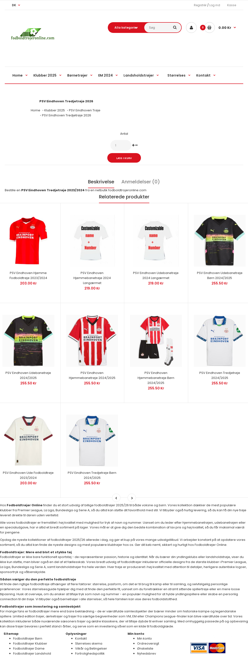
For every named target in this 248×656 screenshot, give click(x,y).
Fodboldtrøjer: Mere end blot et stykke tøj (36, 539)
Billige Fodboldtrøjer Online (131, 648)
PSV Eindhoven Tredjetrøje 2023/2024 (53, 190)
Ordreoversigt (148, 631)
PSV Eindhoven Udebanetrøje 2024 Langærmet (156, 271)
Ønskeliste (145, 636)
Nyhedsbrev (146, 641)
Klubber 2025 (54, 110)
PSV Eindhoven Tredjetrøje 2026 (66, 115)
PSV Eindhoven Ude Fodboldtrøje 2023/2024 (28, 463)
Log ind (214, 5)
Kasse (231, 5)
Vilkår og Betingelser (91, 636)
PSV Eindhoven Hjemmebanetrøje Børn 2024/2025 (156, 369)
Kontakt (81, 626)
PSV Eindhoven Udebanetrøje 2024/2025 (28, 367)
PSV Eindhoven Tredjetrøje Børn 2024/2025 (92, 463)
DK (14, 5)
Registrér (200, 5)
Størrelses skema (88, 631)
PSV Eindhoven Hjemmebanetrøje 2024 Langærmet (92, 274)
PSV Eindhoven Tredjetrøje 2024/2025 (219, 367)
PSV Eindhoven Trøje (84, 110)
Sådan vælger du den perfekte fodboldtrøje (38, 566)
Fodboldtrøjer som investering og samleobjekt (40, 594)
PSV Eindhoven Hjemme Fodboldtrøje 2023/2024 (28, 271)
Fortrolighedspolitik (90, 641)
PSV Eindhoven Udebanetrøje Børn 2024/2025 (220, 271)
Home (35, 110)
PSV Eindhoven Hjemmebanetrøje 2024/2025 (92, 367)
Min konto (144, 626)
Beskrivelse (101, 181)
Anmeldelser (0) (140, 181)
